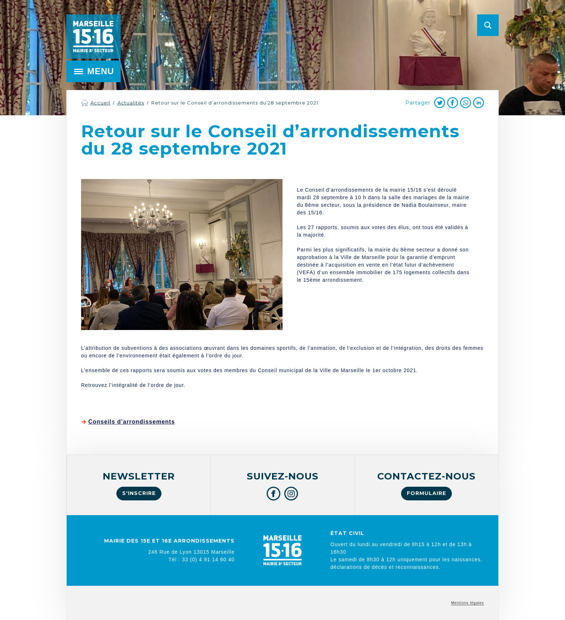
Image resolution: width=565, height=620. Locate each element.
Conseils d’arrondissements (131, 422)
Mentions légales (467, 603)
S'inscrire (139, 493)
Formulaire (426, 493)
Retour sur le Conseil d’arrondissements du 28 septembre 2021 (234, 103)
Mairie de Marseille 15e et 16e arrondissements (93, 36)
